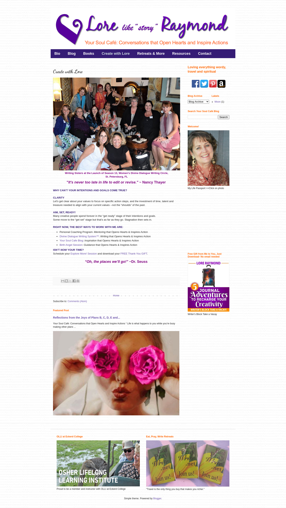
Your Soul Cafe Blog (71, 240)
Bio (57, 54)
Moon (218, 101)
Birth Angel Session (71, 244)
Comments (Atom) (77, 301)
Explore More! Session (84, 253)
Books (88, 54)
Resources (181, 54)
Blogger (157, 498)
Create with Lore (116, 54)
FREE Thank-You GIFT (133, 253)
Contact (204, 54)
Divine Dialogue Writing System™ (79, 236)
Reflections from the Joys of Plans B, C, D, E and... (86, 317)
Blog (72, 54)
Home (116, 295)
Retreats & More (151, 54)
